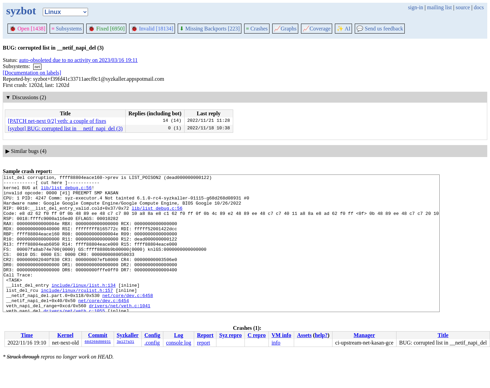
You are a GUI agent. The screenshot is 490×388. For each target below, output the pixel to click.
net (37, 66)
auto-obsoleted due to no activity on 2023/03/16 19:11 (78, 60)
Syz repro (230, 335)
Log (178, 335)
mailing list (439, 7)
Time (27, 335)
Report (205, 335)
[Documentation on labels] (32, 73)
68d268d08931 (98, 342)
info (276, 343)
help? (321, 335)
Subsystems (66, 28)
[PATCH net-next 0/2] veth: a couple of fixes (57, 121)
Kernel (65, 335)
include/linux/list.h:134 (83, 308)
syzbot (21, 10)
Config (152, 335)
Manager (364, 335)
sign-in (415, 7)
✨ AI (343, 28)
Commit (97, 335)
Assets (304, 335)
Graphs (285, 28)
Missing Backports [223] (209, 28)
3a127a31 (125, 342)
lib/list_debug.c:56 (66, 190)
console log (178, 343)
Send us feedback (379, 28)
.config (152, 343)
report (203, 343)
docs (479, 7)
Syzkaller (128, 335)
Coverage (316, 28)
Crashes (257, 28)
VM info (281, 335)
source (463, 7)
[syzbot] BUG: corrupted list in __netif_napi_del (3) (65, 128)
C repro (257, 335)
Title (443, 335)
